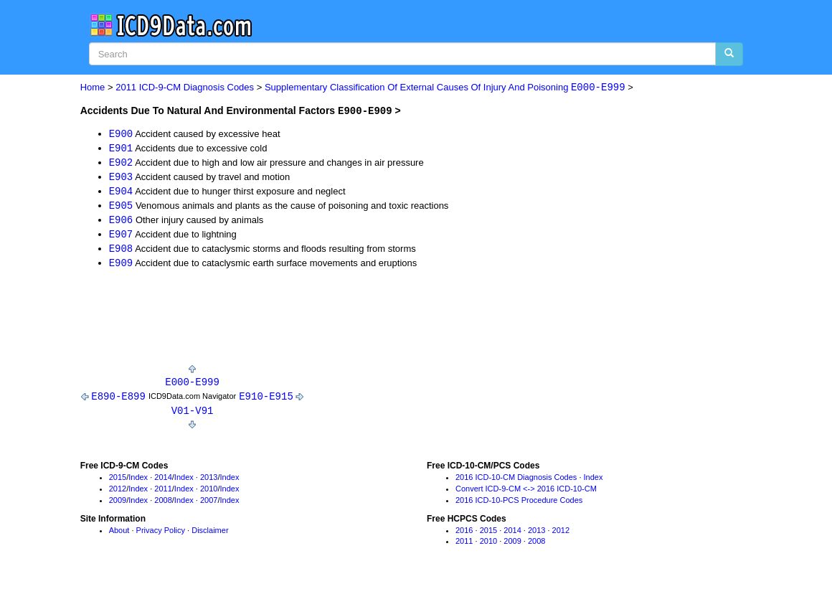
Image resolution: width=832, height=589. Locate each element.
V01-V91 (192, 415)
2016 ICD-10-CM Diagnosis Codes (516, 482)
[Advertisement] (341, 323)
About (119, 535)
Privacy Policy (160, 535)
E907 (121, 236)
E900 (121, 133)
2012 (117, 493)
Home (92, 88)
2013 (208, 482)
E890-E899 (118, 400)
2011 (162, 493)
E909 (121, 266)
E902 (121, 162)
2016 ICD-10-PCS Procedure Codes (518, 505)
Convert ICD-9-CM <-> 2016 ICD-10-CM (526, 493)
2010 (208, 493)
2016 (464, 535)
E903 (121, 177)
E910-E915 (266, 400)
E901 (121, 148)
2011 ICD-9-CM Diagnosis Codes (184, 88)
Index (138, 482)
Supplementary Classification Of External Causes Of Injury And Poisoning (445, 88)
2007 (208, 505)
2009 (117, 505)
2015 (117, 482)
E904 (121, 192)
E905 (121, 207)
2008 (162, 505)
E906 (121, 222)
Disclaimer (210, 535)
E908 (121, 251)
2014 (162, 482)
